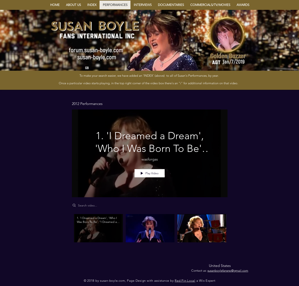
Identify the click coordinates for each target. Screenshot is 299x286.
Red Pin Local (185, 281)
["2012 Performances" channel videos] (150, 231)
